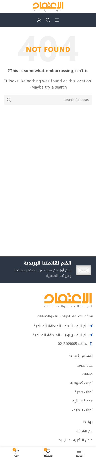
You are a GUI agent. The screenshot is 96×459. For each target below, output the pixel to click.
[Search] (48, 20)
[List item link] (48, 365)
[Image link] (68, 300)
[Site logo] (48, 6)
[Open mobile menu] (56, 20)
